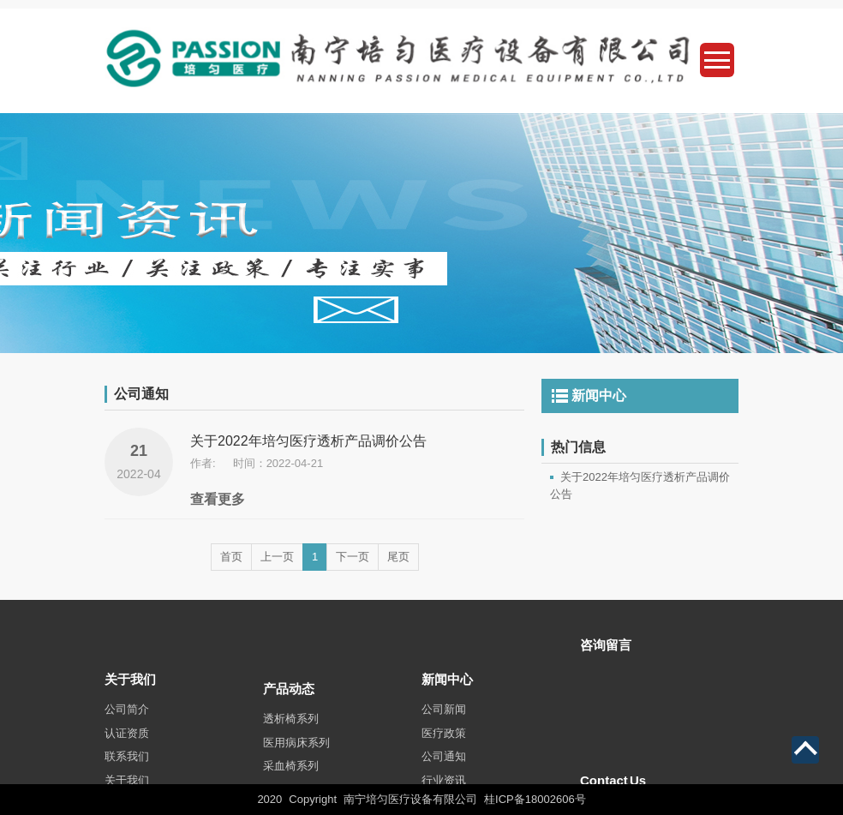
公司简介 (127, 728)
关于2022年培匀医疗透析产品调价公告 (308, 441)
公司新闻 (444, 728)
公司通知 (444, 775)
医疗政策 (444, 752)
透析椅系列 (291, 740)
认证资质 (127, 752)
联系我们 (127, 775)
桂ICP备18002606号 (535, 799)
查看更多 (217, 499)
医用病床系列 (296, 764)
